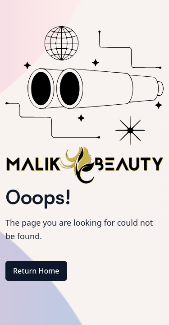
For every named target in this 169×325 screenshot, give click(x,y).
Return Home (36, 271)
